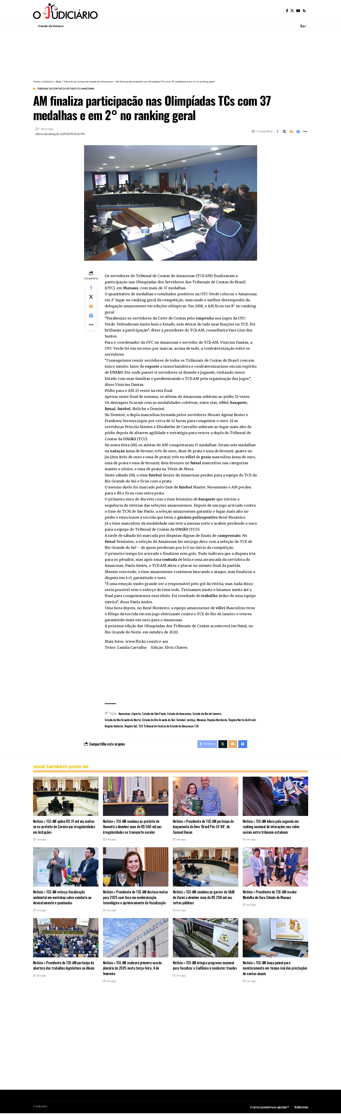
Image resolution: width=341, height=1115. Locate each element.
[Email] (291, 132)
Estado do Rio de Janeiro (207, 714)
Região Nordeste (217, 720)
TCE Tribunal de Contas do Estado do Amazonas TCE (168, 726)
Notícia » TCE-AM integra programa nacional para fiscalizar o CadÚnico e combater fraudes (204, 970)
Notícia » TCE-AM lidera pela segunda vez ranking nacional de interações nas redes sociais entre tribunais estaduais (272, 828)
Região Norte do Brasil (242, 720)
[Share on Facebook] (277, 132)
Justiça (191, 720)
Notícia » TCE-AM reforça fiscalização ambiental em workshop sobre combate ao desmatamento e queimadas (62, 899)
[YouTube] (298, 11)
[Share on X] (284, 132)
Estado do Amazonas (179, 714)
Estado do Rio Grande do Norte (123, 720)
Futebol (180, 720)
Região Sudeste (114, 726)
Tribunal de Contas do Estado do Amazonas (75, 89)
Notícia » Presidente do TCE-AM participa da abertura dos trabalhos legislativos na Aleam (64, 967)
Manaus (201, 720)
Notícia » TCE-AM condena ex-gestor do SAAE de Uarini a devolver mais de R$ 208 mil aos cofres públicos (204, 899)
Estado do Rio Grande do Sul (158, 720)
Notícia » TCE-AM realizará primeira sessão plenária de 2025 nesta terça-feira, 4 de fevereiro (133, 970)
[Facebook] (287, 11)
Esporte (136, 714)
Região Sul (130, 726)
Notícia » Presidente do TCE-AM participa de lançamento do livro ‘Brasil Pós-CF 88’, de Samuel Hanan (204, 828)
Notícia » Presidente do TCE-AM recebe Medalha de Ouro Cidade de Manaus (270, 896)
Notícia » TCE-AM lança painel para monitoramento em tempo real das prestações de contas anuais (267, 970)
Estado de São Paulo (154, 714)
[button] (303, 26)
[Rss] (304, 11)
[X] (292, 11)
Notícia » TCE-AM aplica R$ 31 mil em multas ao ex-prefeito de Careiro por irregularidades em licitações (65, 828)
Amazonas (124, 714)
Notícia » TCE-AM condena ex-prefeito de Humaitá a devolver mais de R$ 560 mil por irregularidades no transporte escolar (133, 828)
